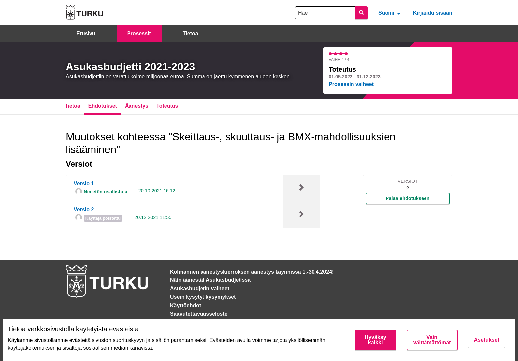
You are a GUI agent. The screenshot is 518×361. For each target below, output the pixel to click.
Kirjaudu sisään (432, 13)
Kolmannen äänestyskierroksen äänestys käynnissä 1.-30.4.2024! (252, 272)
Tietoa (190, 33)
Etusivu (85, 33)
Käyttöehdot (185, 305)
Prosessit (139, 33)
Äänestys (136, 106)
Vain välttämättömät (432, 339)
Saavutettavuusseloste (198, 314)
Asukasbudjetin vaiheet (199, 288)
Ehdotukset (102, 106)
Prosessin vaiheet (351, 84)
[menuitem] (390, 12)
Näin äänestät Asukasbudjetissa (210, 280)
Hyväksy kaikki (375, 339)
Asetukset (486, 340)
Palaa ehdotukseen (408, 198)
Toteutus (167, 106)
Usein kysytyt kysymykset (203, 297)
